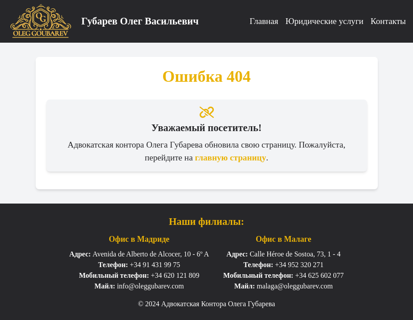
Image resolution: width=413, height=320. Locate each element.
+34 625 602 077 (319, 275)
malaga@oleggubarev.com (295, 286)
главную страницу (230, 157)
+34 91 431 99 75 (155, 264)
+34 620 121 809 (175, 275)
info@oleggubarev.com (150, 286)
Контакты (388, 21)
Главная (263, 21)
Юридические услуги (325, 21)
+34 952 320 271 (299, 264)
